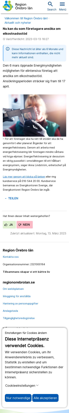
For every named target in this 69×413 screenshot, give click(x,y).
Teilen (11, 198)
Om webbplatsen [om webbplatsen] (13, 288)
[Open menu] (62, 6)
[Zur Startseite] (17, 6)
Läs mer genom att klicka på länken (24, 176)
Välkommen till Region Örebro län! (26, 18)
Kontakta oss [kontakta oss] (11, 256)
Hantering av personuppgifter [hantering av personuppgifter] (20, 303)
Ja (8, 224)
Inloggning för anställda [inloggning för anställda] (16, 296)
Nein (24, 224)
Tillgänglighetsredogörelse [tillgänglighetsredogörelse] (19, 318)
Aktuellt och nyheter (18, 22)
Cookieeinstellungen (22, 385)
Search (51, 6)
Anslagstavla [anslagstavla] (10, 310)
